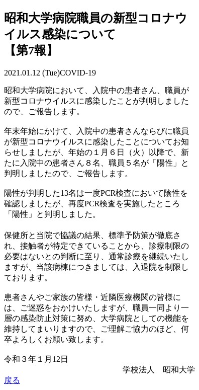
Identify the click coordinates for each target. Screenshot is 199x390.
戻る (12, 380)
